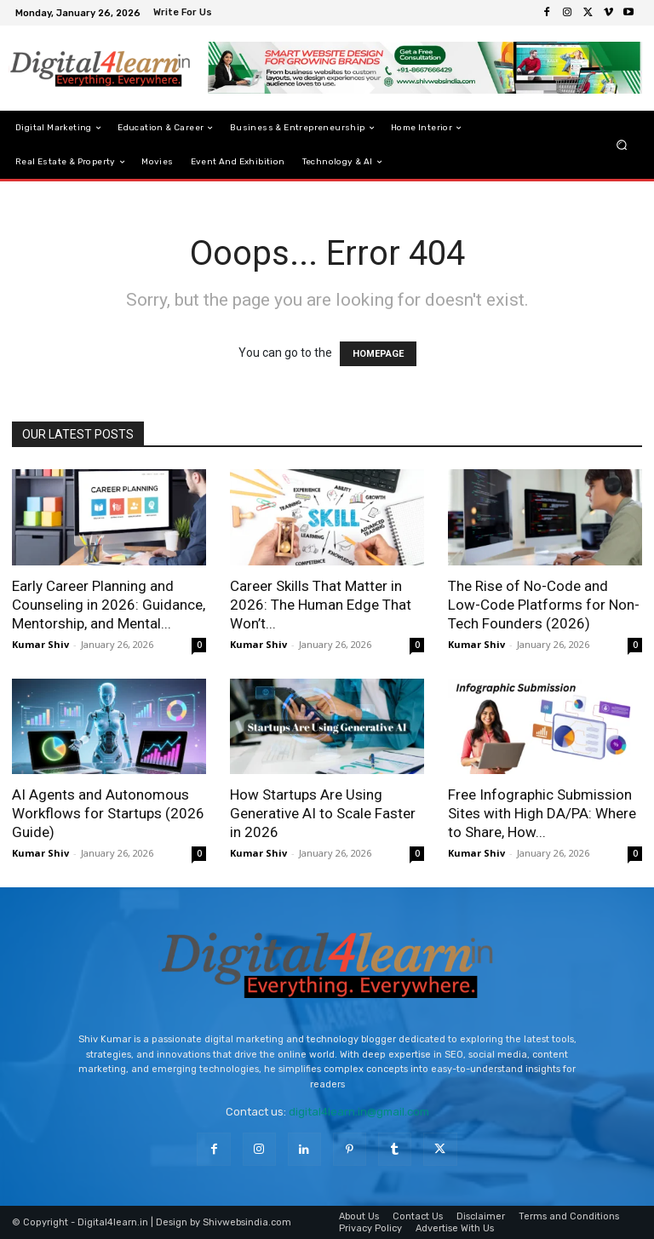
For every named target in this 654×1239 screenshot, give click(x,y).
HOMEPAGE (378, 353)
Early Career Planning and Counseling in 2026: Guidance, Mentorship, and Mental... (108, 604)
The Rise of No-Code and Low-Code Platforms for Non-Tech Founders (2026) (544, 604)
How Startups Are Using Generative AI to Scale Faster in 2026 (323, 813)
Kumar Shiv (40, 644)
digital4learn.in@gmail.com (359, 1111)
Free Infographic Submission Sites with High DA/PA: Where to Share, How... (542, 813)
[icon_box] (184, 14)
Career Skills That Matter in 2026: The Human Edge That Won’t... (320, 604)
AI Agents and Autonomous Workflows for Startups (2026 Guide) (108, 813)
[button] (622, 145)
